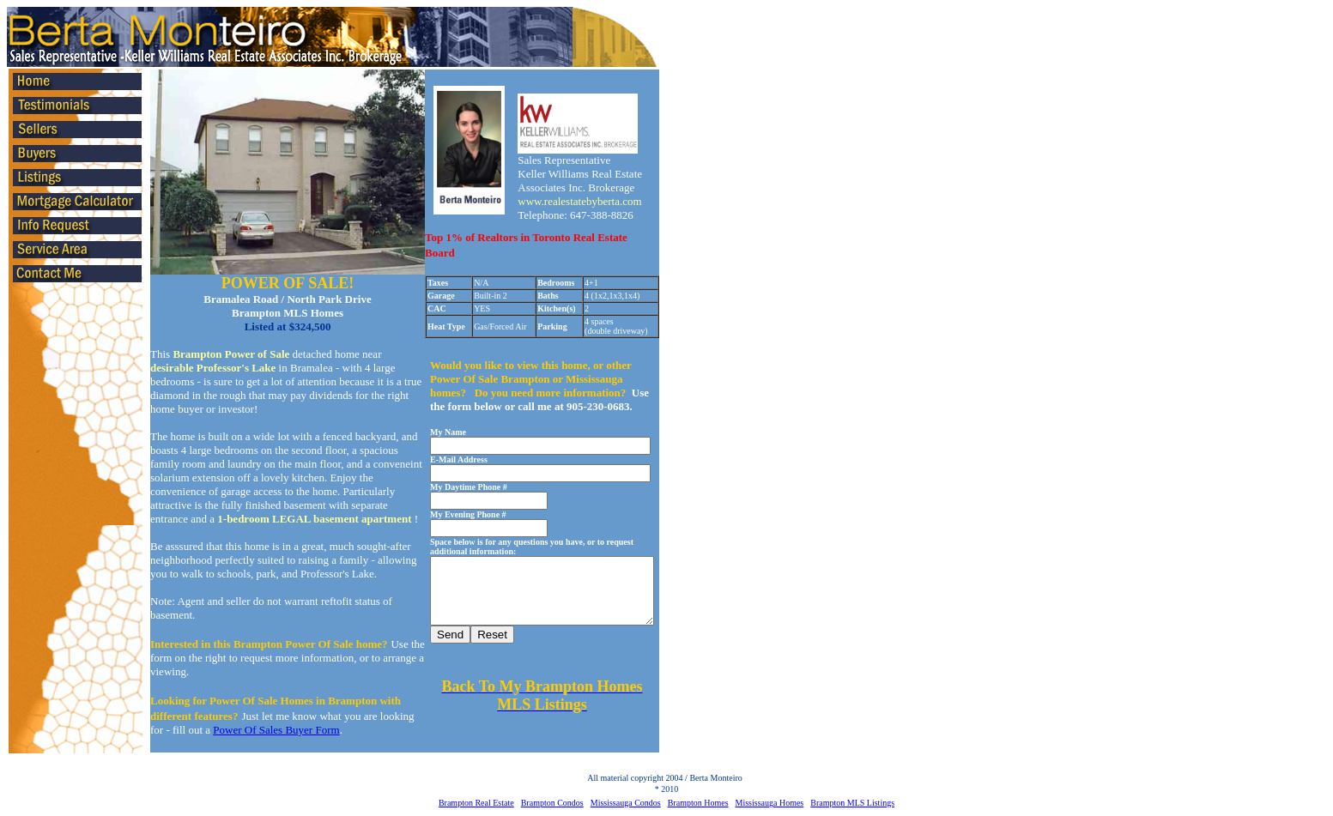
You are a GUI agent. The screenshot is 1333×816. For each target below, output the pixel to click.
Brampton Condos (552, 802)
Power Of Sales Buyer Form (276, 729)
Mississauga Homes (770, 802)
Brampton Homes (698, 802)
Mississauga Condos (626, 802)
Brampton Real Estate (476, 802)
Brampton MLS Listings (852, 802)
